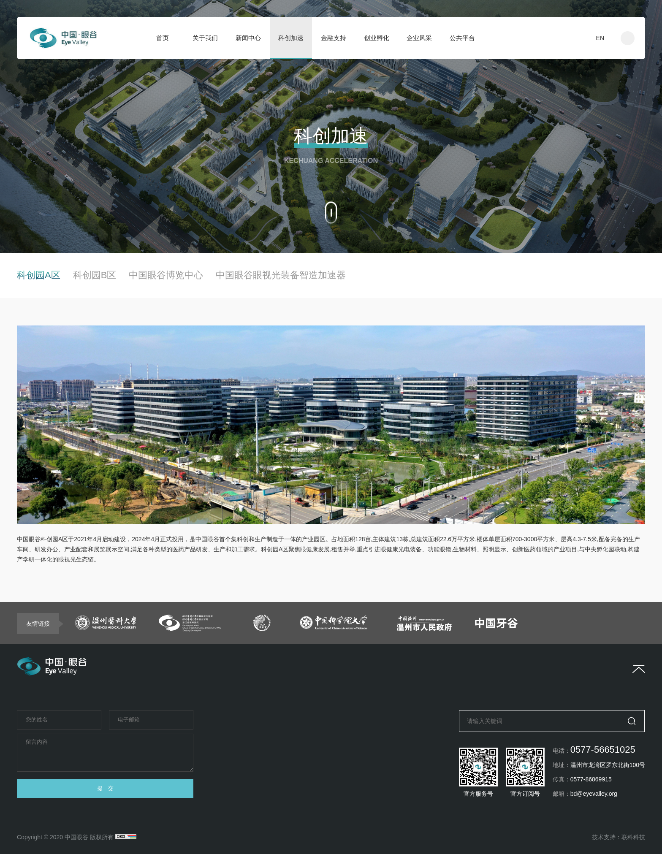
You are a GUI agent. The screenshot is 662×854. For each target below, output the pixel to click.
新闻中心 (248, 37)
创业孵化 (376, 37)
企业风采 (419, 37)
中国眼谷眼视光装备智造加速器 (281, 275)
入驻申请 (561, 37)
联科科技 (633, 837)
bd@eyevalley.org (593, 793)
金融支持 (333, 37)
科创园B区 (95, 275)
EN (600, 38)
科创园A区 (38, 275)
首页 (162, 37)
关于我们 (205, 37)
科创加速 (291, 37)
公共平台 (462, 37)
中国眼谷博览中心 (166, 275)
